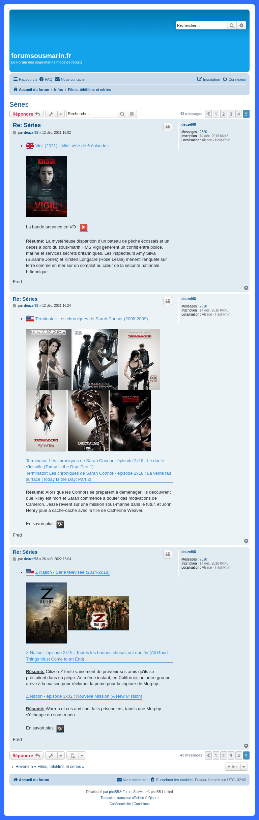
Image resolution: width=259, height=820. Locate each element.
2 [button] (223, 114)
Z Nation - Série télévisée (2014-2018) (72, 572)
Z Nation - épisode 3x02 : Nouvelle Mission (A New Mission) (84, 696)
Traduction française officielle (122, 798)
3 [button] (231, 114)
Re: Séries (27, 125)
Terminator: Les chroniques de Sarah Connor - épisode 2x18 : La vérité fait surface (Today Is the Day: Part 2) (98, 476)
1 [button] (216, 114)
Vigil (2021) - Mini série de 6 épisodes (72, 145)
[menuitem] (45, 79)
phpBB (114, 792)
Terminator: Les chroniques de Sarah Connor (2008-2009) (91, 318)
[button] (208, 114)
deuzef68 (188, 124)
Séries (19, 104)
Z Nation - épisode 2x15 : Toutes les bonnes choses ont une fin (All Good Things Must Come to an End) (97, 655)
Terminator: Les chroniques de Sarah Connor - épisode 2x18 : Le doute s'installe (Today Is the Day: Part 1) (95, 463)
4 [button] (238, 114)
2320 (203, 132)
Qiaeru (153, 798)
